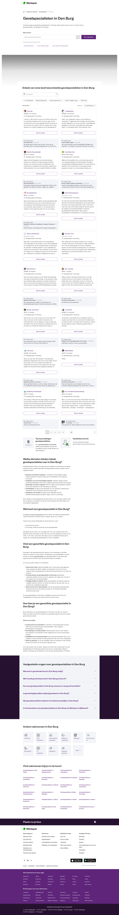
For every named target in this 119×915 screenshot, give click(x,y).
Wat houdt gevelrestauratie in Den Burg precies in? (59, 679)
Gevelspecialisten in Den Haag (49, 807)
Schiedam (25, 879)
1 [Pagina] (47, 432)
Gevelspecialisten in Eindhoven (29, 800)
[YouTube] (27, 860)
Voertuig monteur (39, 900)
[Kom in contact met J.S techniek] (78, 331)
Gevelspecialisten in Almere (87, 799)
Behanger (87, 897)
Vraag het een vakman (29, 853)
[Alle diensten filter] (28, 100)
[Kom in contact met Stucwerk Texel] (78, 259)
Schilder (87, 892)
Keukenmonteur (51, 897)
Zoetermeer (51, 881)
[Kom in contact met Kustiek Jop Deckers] (40, 331)
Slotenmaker (75, 900)
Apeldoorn (62, 881)
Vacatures (63, 842)
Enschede (37, 884)
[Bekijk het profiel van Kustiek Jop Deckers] (41, 327)
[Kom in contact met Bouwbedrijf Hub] (40, 214)
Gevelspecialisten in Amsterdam (66, 807)
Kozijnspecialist (76, 895)
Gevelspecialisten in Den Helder (30, 771)
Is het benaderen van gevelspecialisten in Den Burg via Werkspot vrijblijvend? (59, 708)
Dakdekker (50, 895)
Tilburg (37, 876)
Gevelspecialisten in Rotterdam (29, 807)
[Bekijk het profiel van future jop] (41, 128)
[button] (90, 105)
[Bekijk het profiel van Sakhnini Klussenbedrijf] (41, 169)
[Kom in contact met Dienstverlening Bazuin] (78, 218)
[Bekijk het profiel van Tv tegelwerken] (78, 128)
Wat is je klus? (27, 32)
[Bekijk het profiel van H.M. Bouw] (41, 368)
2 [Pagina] (51, 432)
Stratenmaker (26, 897)
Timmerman (38, 897)
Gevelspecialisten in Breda (68, 792)
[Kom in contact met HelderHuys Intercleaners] (40, 413)
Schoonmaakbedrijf (65, 897)
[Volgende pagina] (94, 432)
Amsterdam (26, 876)
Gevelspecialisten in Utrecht (68, 799)
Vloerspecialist (26, 895)
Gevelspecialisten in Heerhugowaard (29, 793)
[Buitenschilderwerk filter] (41, 100)
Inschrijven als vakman (48, 836)
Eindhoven (62, 879)
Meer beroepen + (89, 900)
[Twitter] (31, 860)
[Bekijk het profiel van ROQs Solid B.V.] (41, 286)
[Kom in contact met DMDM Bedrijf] (78, 364)
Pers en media (64, 839)
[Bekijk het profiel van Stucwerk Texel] (78, 248)
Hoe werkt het (27, 839)
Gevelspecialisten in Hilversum (29, 785)
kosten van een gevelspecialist (34, 514)
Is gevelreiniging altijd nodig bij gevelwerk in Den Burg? (59, 693)
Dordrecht (87, 881)
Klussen (81, 842)
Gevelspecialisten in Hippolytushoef (47, 771)
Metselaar (62, 900)
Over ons (63, 836)
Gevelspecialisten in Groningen (85, 793)
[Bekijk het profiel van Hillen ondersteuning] (41, 248)
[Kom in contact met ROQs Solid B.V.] (40, 290)
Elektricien (38, 895)
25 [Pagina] (71, 432)
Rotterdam (50, 879)
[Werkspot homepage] (32, 3)
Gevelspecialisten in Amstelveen (85, 785)
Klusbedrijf (62, 892)
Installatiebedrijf (39, 892)
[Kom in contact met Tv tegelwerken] (78, 133)
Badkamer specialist (65, 895)
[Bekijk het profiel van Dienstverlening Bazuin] (78, 210)
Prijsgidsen (82, 850)
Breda (73, 879)
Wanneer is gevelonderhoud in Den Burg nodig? (59, 671)
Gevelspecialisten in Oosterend (85, 771)
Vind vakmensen (88, 37)
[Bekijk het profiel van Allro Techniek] (78, 286)
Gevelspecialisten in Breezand (47, 778)
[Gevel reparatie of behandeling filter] (56, 100)
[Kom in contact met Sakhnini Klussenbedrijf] (40, 173)
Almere (24, 881)
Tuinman (25, 900)
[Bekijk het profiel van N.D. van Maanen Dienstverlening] (78, 409)
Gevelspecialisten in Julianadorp (66, 771)
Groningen (50, 876)
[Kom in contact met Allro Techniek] (78, 290)
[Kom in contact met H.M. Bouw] (40, 372)
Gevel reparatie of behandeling (60, 45)
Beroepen (82, 836)
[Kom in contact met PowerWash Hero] (78, 173)
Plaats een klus (27, 836)
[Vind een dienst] (77, 37)
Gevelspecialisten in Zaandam (85, 778)
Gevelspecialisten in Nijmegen (47, 793)
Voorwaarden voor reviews (49, 842)
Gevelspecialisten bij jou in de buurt (86, 807)
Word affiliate (64, 848)
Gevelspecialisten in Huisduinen (29, 778)
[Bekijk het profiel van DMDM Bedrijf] (78, 368)
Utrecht (74, 881)
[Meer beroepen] (78, 750)
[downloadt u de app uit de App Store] (76, 860)
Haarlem (50, 884)
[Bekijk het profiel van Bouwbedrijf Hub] (41, 210)
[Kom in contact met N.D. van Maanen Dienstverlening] (78, 413)
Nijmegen (62, 876)
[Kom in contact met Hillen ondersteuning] (40, 259)
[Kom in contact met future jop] (40, 133)
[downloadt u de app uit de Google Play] (90, 860)
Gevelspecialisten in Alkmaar (50, 785)
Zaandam (37, 881)
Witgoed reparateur (52, 900)
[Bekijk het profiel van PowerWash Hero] (78, 169)
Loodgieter (25, 892)
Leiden (86, 879)
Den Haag (74, 876)
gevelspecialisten (39, 556)
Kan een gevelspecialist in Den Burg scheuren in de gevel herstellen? (59, 686)
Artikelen (81, 853)
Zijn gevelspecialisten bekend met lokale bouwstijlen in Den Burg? (59, 701)
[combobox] (51, 37)
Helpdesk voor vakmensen (49, 845)
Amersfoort (38, 879)
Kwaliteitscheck (27, 845)
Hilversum (25, 884)
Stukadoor (75, 892)
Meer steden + (88, 884)
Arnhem (62, 884)
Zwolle (74, 884)
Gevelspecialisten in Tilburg (50, 799)
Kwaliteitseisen (46, 839)
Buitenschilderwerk (28, 45)
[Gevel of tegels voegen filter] (71, 100)
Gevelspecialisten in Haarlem (68, 777)
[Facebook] (24, 860)
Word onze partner (65, 845)
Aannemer (87, 895)
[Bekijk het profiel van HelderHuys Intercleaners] (41, 409)
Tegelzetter (75, 897)
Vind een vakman (28, 842)
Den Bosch (87, 876)
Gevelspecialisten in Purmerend (66, 785)
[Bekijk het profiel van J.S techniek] (78, 327)
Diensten (81, 839)
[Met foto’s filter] (84, 100)
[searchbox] (51, 37)
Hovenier (50, 892)
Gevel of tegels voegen (43, 45)
